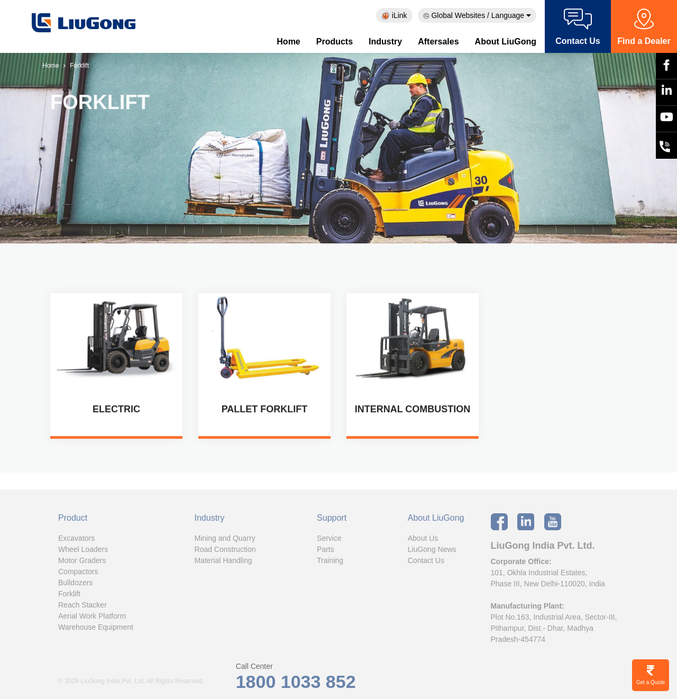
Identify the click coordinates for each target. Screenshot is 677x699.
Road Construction (225, 551)
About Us (423, 540)
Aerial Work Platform (92, 618)
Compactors (78, 573)
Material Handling (223, 562)
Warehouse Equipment (95, 629)
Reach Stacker (82, 607)
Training (330, 562)
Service (329, 540)
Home (288, 41)
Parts (325, 551)
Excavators (76, 540)
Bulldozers (75, 584)
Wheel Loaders (83, 551)
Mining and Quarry (225, 540)
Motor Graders (82, 562)
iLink (394, 15)
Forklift (69, 596)
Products (334, 41)
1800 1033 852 (296, 684)
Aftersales (438, 41)
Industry (385, 41)
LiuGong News (432, 551)
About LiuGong (505, 41)
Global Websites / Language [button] (477, 15)
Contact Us (426, 562)
